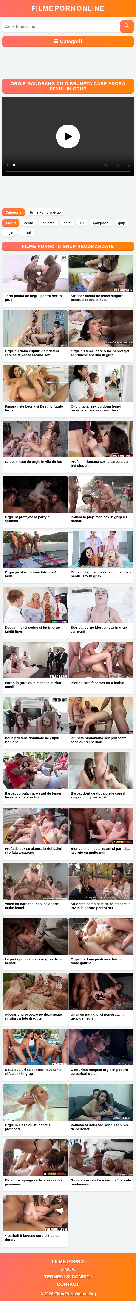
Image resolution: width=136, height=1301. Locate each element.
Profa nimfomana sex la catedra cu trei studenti (99, 463)
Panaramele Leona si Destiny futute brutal (34, 408)
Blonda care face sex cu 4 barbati (98, 683)
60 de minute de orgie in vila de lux (33, 462)
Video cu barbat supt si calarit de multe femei (32, 906)
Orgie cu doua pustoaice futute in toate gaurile (98, 961)
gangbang (101, 223)
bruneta (48, 223)
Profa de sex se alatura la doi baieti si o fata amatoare (33, 850)
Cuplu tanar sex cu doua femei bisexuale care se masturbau (96, 408)
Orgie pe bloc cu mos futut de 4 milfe (30, 574)
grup (121, 223)
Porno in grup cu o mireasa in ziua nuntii (33, 685)
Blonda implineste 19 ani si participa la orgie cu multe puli (100, 850)
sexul (27, 233)
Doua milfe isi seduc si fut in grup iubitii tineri (32, 629)
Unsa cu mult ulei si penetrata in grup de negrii (97, 1016)
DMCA (68, 1269)
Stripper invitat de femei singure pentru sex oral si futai (97, 298)
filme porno (68, 1261)
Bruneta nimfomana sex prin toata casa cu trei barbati (99, 740)
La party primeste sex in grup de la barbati (33, 961)
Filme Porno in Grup (45, 212)
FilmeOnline (68, 8)
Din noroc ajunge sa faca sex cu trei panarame (34, 1182)
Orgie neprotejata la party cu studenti (28, 519)
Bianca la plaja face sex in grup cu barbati (99, 519)
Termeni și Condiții (68, 1276)
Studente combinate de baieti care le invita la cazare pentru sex (100, 906)
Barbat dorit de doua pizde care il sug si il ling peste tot (98, 795)
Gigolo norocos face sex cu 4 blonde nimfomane (101, 1182)
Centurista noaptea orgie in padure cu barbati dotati (99, 1072)
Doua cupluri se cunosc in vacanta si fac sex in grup (33, 1072)
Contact (68, 1284)
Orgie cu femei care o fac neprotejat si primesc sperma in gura (100, 353)
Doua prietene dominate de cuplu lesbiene (32, 740)
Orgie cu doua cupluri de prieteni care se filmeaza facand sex (32, 353)
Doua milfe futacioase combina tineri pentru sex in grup (101, 574)
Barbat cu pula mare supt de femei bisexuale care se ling (33, 795)
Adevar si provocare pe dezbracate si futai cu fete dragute (33, 1016)
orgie (9, 233)
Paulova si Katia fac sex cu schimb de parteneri (99, 1127)
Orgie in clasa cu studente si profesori (28, 1127)
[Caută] (127, 26)
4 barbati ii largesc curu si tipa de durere (32, 1237)
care (67, 223)
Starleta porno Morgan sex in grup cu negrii (99, 629)
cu (82, 223)
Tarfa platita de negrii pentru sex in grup (33, 298)
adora (28, 223)
